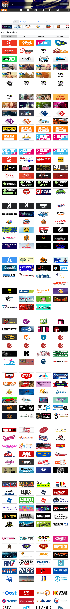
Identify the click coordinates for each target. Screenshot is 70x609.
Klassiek (34, 4)
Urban (24, 4)
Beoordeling (59, 36)
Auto (62, 4)
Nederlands (41, 4)
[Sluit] (68, 10)
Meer (46, 4)
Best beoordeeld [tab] (42, 22)
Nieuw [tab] (16, 22)
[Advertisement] (35, 16)
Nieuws (29, 4)
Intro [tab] (3, 22)
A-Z (24, 36)
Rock (15, 4)
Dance (19, 4)
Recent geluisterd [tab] (24, 22)
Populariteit (41, 36)
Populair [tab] (34, 22)
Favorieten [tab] (9, 22)
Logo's (9, 36)
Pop (12, 4)
